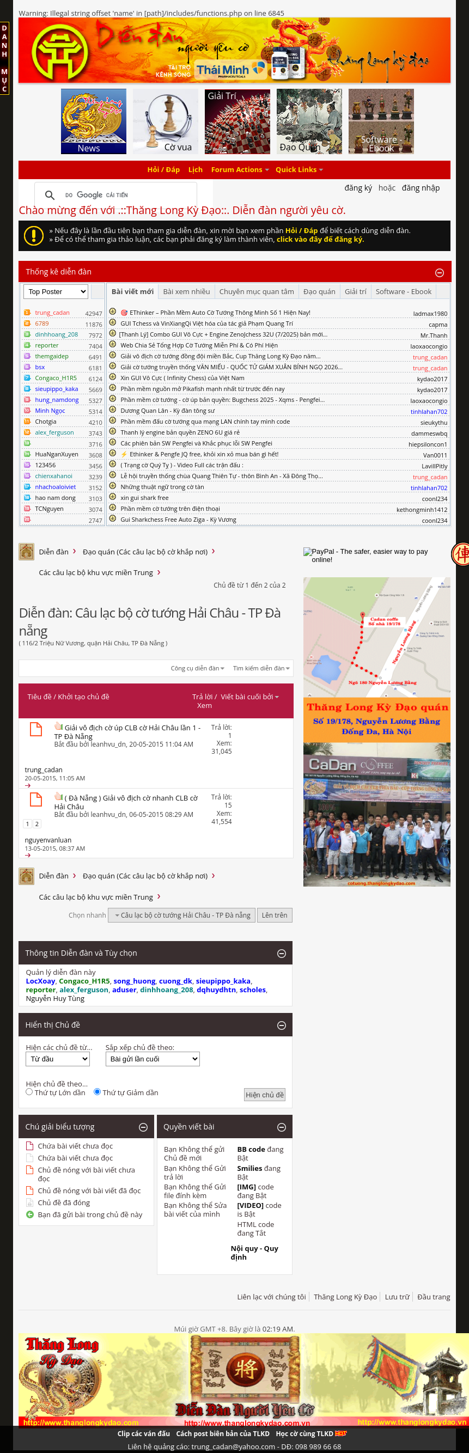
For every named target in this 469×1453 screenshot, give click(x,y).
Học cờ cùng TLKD (311, 1433)
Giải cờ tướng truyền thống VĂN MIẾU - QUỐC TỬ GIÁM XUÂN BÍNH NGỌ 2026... (231, 367)
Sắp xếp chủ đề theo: (140, 1047)
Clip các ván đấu (144, 1433)
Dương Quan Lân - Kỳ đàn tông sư (167, 410)
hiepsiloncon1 (428, 444)
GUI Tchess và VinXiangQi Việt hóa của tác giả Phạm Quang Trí (206, 323)
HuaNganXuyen (56, 454)
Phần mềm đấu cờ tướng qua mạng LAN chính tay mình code (205, 421)
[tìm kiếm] (113, 195)
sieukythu (434, 422)
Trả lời (202, 696)
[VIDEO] (250, 1205)
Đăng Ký (358, 187)
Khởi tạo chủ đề (83, 696)
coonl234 (435, 498)
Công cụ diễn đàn (195, 668)
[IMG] (246, 1187)
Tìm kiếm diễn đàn (259, 668)
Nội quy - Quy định (254, 1252)
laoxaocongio (429, 346)
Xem (204, 705)
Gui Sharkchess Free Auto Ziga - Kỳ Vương (178, 519)
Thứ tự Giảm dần (126, 1092)
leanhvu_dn (108, 744)
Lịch (195, 170)
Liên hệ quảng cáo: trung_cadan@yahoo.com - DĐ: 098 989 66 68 (235, 1446)
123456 (45, 465)
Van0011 (435, 455)
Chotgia (45, 421)
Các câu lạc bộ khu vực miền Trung (96, 572)
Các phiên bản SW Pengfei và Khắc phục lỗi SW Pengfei (196, 443)
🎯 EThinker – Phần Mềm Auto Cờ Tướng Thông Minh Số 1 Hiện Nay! (215, 312)
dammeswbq (429, 433)
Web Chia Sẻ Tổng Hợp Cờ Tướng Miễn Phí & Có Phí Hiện (199, 345)
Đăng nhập (421, 187)
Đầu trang (433, 1297)
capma (438, 324)
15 (228, 805)
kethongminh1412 (422, 509)
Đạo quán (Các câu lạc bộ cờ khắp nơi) (145, 552)
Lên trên (275, 915)
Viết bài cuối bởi (250, 696)
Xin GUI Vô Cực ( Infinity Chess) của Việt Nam (182, 378)
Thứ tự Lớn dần (55, 1092)
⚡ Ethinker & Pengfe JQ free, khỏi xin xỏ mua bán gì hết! (199, 454)
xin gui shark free (144, 497)
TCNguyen (49, 508)
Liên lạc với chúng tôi (271, 1297)
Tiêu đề (39, 696)
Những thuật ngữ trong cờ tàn (162, 487)
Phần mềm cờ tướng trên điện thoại (170, 508)
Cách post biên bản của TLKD (223, 1433)
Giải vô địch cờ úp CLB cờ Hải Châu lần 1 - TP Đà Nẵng (127, 732)
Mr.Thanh (434, 335)
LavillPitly (434, 466)
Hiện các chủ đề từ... (59, 1047)
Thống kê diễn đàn (59, 271)
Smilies (249, 1168)
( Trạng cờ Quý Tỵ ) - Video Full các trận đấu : (181, 465)
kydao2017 (432, 379)
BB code (251, 1149)
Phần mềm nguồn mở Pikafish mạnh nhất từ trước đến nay (202, 388)
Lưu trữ (397, 1297)
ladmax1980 (430, 313)
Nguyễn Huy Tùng (55, 998)
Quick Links (296, 170)
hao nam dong (55, 497)
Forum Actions (237, 170)
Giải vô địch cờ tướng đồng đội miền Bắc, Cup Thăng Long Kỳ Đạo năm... (220, 356)
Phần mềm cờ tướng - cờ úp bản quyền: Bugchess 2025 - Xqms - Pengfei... (222, 399)
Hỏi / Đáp (164, 170)
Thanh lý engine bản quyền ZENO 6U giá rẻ (180, 432)
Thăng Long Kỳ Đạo (345, 1297)
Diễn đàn (54, 552)
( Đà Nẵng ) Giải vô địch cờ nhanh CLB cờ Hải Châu (125, 802)
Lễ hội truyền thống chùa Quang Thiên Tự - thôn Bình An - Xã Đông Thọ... (221, 476)
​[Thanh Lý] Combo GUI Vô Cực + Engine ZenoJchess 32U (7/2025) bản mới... (223, 334)
